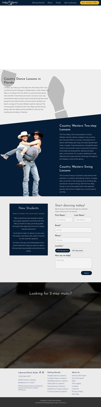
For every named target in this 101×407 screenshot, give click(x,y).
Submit (86, 273)
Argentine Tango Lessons (57, 389)
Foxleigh (35, 387)
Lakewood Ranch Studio (28, 373)
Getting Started (38, 3)
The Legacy (76, 383)
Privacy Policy (77, 391)
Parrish (23, 389)
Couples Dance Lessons (57, 378)
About (50, 3)
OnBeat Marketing (60, 403)
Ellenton (21, 387)
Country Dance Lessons (57, 391)
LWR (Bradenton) (63, 250)
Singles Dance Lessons (56, 376)
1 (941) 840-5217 (24, 376)
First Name (60, 215)
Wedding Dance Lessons (57, 381)
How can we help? (63, 256)
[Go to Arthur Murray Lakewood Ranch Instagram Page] (43, 372)
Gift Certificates (70, 3)
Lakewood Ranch (29, 385)
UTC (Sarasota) (77, 250)
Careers (75, 386)
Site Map (75, 394)
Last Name (79, 215)
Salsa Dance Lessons (55, 383)
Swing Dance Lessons (56, 386)
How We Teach (78, 378)
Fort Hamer (28, 387)
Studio (58, 3)
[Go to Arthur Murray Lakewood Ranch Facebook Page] (40, 372)
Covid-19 (75, 389)
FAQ (73, 381)
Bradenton (39, 385)
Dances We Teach (79, 376)
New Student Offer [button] (89, 3)
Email (58, 225)
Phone (58, 236)
